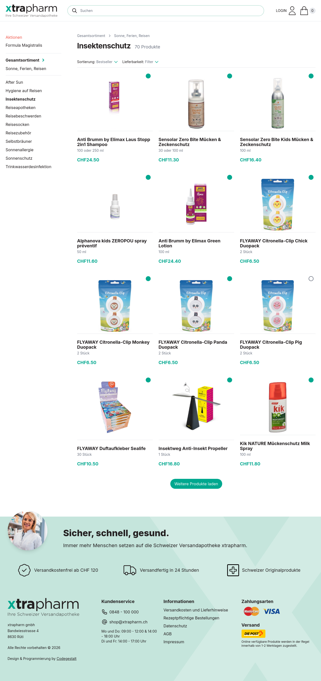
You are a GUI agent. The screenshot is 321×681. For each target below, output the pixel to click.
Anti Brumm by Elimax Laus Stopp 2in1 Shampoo (113, 142)
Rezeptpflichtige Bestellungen (191, 617)
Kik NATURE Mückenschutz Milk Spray (275, 446)
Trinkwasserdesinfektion (28, 166)
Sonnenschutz (19, 158)
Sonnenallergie (20, 149)
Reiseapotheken (21, 107)
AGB (168, 633)
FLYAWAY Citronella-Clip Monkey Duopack (113, 345)
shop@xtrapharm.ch (128, 621)
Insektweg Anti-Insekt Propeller (193, 448)
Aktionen (14, 37)
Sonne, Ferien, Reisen (132, 36)
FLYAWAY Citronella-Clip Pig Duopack (271, 345)
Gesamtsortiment (91, 36)
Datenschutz (175, 625)
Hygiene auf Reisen (24, 90)
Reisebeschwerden (23, 116)
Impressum (174, 641)
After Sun (14, 82)
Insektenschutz (21, 99)
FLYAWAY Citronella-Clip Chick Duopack (274, 243)
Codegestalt (66, 658)
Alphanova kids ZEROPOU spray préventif (112, 243)
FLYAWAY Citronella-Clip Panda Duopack (193, 345)
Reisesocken (17, 124)
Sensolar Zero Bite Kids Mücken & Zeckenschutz (276, 142)
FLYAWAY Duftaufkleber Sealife (111, 448)
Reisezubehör (18, 132)
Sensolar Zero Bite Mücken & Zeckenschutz (190, 142)
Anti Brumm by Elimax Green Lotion (189, 243)
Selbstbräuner (19, 141)
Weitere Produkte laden (196, 483)
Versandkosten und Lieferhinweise (196, 609)
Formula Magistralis (24, 45)
